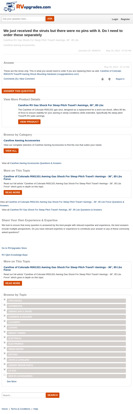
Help (35, 409)
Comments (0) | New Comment (19, 78)
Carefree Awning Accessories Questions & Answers (35, 163)
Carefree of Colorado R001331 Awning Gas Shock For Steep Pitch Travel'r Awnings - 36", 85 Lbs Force (63, 177)
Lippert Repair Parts (20, 365)
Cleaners (14, 322)
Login (115, 19)
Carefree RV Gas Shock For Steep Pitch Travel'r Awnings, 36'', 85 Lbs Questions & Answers (56, 209)
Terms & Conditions (20, 409)
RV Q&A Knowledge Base (15, 255)
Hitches (13, 354)
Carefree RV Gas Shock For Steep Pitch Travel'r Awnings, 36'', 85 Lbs (60, 105)
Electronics (15, 344)
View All (11, 150)
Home (5, 409)
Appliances (15, 301)
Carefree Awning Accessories (22, 140)
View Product (29, 121)
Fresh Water (15, 349)
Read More (12, 192)
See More (11, 381)
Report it (120, 79)
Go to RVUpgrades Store (14, 248)
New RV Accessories (20, 376)
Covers (12, 327)
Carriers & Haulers (20, 317)
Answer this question (18, 91)
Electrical (15, 338)
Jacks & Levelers (18, 360)
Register (125, 19)
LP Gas (12, 371)
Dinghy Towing (17, 333)
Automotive (15, 306)
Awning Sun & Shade (20, 311)
